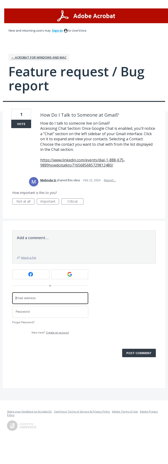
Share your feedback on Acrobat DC (29, 411)
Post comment (139, 353)
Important (49, 201)
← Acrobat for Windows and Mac (38, 57)
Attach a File (28, 257)
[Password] (50, 312)
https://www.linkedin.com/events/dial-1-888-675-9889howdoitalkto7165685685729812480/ (82, 162)
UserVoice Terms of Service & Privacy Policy (82, 411)
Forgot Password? (23, 322)
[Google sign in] (69, 274)
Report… (110, 180)
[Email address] (50, 298)
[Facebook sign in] (30, 274)
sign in (57, 30)
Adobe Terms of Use (125, 411)
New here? (50, 332)
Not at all (25, 201)
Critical (75, 201)
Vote (21, 124)
